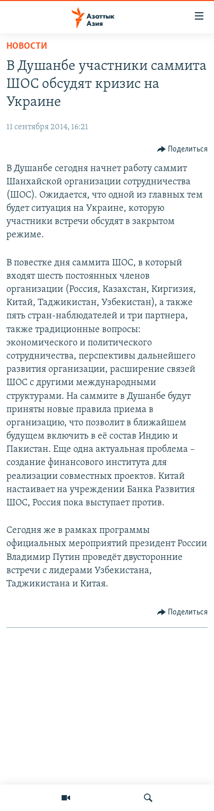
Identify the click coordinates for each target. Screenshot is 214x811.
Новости (26, 46)
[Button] (182, 149)
